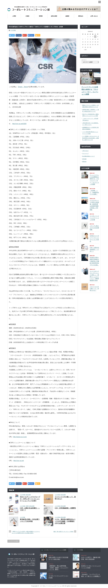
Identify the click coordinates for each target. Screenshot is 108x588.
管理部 (41, 16)
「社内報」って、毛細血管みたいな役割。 (94, 192)
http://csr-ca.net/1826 (19, 123)
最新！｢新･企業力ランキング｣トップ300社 (63, 531)
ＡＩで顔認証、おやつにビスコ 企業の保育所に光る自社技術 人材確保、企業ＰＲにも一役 (90, 138)
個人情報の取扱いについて (88, 156)
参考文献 (84, 158)
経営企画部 (54, 16)
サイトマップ (85, 153)
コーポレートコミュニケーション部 (52, 586)
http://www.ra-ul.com (20, 437)
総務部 (67, 16)
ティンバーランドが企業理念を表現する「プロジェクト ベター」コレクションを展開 (89, 90)
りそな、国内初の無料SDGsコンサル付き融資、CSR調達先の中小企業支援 (65, 521)
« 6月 (85, 49)
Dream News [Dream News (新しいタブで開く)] (23, 87)
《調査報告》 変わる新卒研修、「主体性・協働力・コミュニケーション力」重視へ (58, 567)
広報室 (27, 16)
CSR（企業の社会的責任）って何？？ (94, 249)
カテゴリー (84, 59)
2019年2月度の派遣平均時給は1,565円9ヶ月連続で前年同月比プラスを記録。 (94, 261)
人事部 (14, 16)
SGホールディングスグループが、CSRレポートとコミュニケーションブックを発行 (30, 499)
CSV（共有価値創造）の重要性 (65, 508)
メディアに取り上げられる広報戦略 (94, 227)
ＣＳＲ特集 (13, 30)
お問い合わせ (94, 16)
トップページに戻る (13, 541)
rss (100, 2)
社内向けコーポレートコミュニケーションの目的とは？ (74, 20)
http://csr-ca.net (18, 460)
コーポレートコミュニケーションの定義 (94, 217)
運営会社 (80, 16)
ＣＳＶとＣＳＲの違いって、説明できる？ (94, 288)
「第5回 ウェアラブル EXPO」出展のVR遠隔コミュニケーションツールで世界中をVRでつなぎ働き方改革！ (26, 532)
